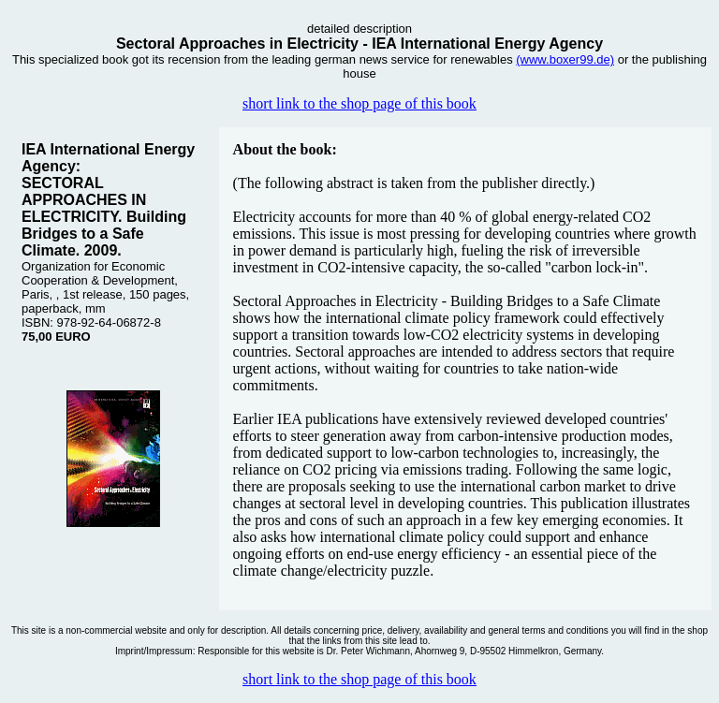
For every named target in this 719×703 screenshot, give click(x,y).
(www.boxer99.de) (565, 59)
